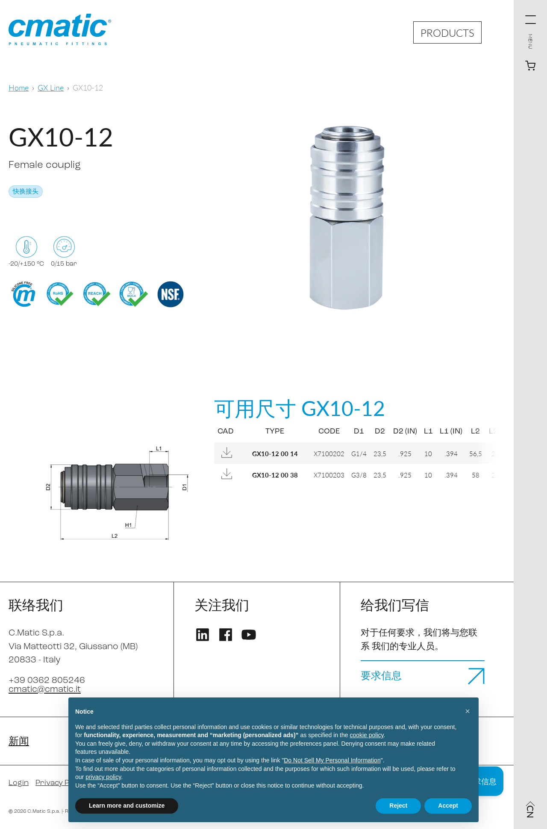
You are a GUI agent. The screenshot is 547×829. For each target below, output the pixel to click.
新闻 (19, 742)
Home (19, 87)
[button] (467, 711)
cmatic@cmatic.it (45, 689)
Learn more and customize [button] (127, 805)
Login (19, 783)
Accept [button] (448, 805)
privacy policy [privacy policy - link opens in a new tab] (103, 776)
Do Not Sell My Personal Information (332, 760)
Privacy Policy (60, 783)
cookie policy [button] (366, 735)
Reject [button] (398, 805)
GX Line (51, 87)
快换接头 (25, 192)
